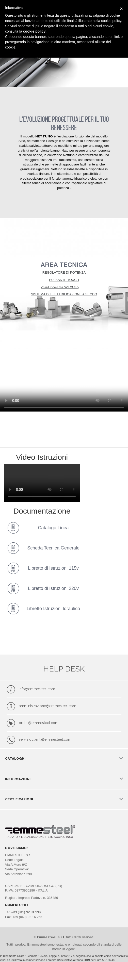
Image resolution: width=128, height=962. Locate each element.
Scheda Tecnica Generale (53, 547)
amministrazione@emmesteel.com (47, 706)
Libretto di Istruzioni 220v (53, 588)
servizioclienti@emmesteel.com (45, 740)
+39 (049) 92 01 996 (26, 912)
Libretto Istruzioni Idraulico (53, 608)
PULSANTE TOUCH (64, 280)
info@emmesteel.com (37, 689)
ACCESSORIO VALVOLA (59, 287)
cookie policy (34, 31)
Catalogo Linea (53, 527)
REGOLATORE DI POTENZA (64, 272)
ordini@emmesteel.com (38, 723)
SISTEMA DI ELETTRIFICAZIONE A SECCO (64, 294)
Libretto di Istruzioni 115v (53, 568)
